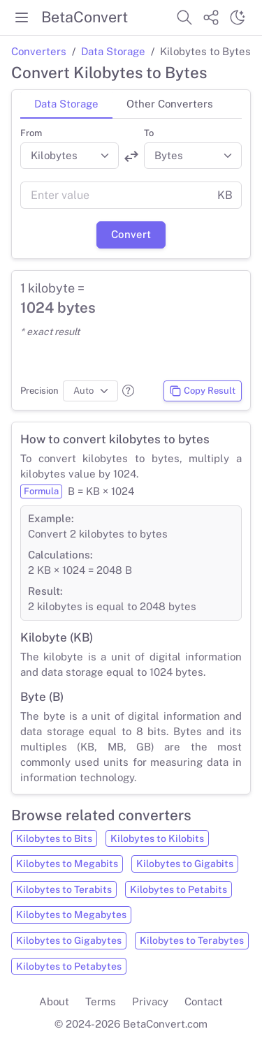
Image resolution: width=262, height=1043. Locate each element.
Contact (203, 1001)
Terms (100, 1001)
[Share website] (211, 17)
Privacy (150, 1001)
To (149, 133)
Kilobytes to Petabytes (69, 966)
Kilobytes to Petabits (178, 889)
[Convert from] (69, 155)
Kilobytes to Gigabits (184, 863)
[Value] (114, 195)
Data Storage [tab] (66, 104)
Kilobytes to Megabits (67, 863)
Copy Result (202, 391)
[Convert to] (193, 155)
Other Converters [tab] (169, 104)
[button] (128, 390)
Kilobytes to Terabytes (192, 940)
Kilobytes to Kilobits (157, 838)
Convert (131, 234)
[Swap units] (131, 156)
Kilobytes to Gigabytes (69, 940)
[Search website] (184, 17)
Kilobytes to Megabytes (71, 914)
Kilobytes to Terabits (64, 889)
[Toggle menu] (21, 17)
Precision (39, 390)
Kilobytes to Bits (54, 838)
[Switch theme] (237, 17)
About (54, 1001)
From (31, 133)
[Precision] (90, 390)
